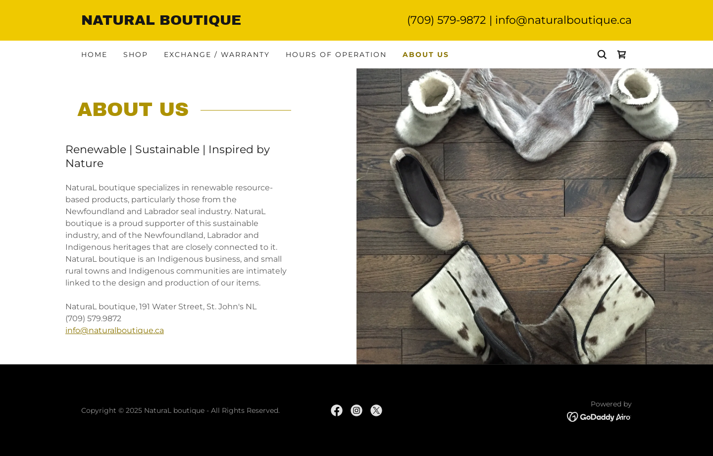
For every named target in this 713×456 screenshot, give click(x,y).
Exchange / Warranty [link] (217, 54)
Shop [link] (135, 54)
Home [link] (94, 54)
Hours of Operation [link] (336, 54)
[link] (218, 22)
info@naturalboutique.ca (114, 330)
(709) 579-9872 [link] (446, 20)
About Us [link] (426, 54)
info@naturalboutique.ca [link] (563, 20)
